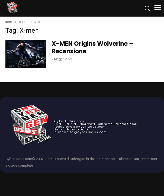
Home (9, 22)
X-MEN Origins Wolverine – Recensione (92, 47)
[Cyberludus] (12, 8)
